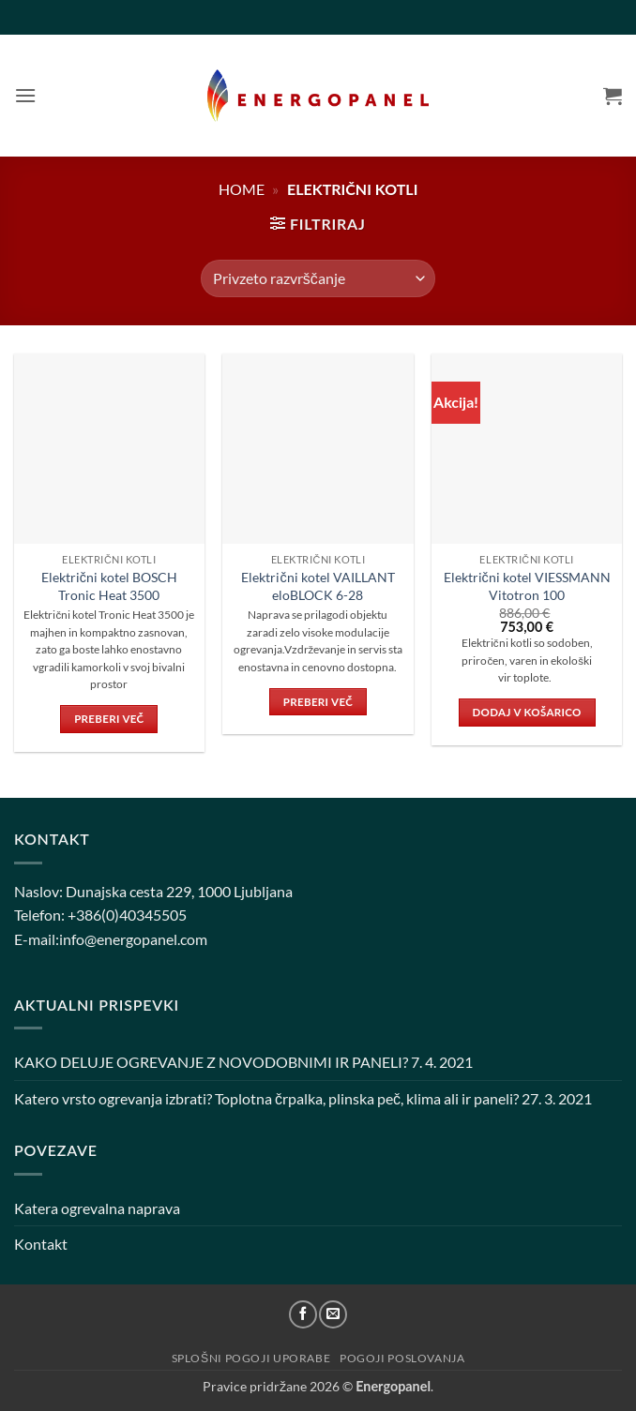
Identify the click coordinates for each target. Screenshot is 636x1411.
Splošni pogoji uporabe (251, 1358)
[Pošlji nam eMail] (333, 1314)
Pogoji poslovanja (402, 1358)
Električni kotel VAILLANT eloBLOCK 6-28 (317, 586)
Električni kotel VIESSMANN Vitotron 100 (527, 586)
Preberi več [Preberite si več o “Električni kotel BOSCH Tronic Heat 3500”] (109, 719)
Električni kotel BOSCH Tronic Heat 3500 (109, 586)
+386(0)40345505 (127, 914)
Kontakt (41, 1244)
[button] (25, 95)
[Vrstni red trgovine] (318, 278)
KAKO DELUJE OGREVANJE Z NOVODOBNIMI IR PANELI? (211, 1062)
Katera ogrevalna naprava (97, 1208)
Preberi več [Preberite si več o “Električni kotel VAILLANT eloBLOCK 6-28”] (318, 702)
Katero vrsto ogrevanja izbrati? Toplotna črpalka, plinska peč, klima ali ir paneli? (266, 1098)
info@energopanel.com (133, 939)
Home (242, 189)
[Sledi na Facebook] (303, 1314)
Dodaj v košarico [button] (527, 712)
